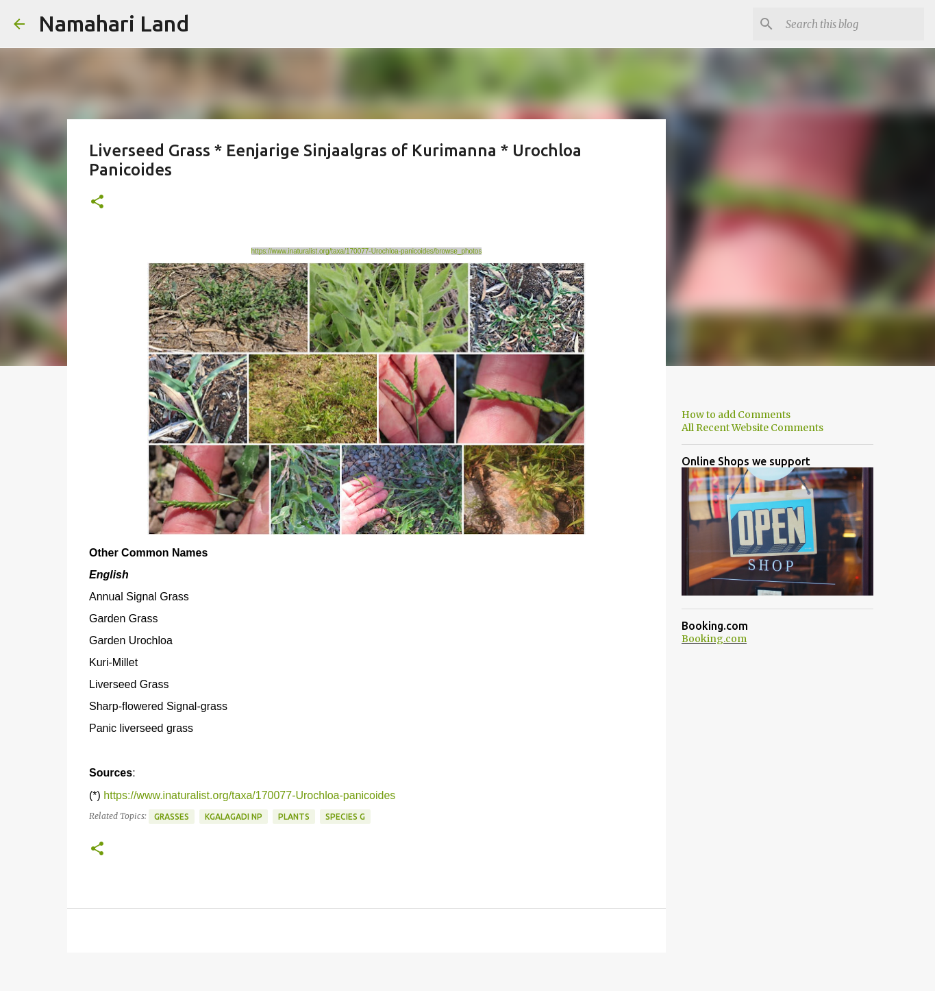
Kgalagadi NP (233, 816)
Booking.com (714, 639)
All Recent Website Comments (752, 427)
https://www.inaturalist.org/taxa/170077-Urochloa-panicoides (249, 795)
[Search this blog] (852, 24)
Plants (294, 816)
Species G (345, 816)
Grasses (171, 816)
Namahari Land (113, 23)
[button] (97, 202)
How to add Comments (736, 414)
